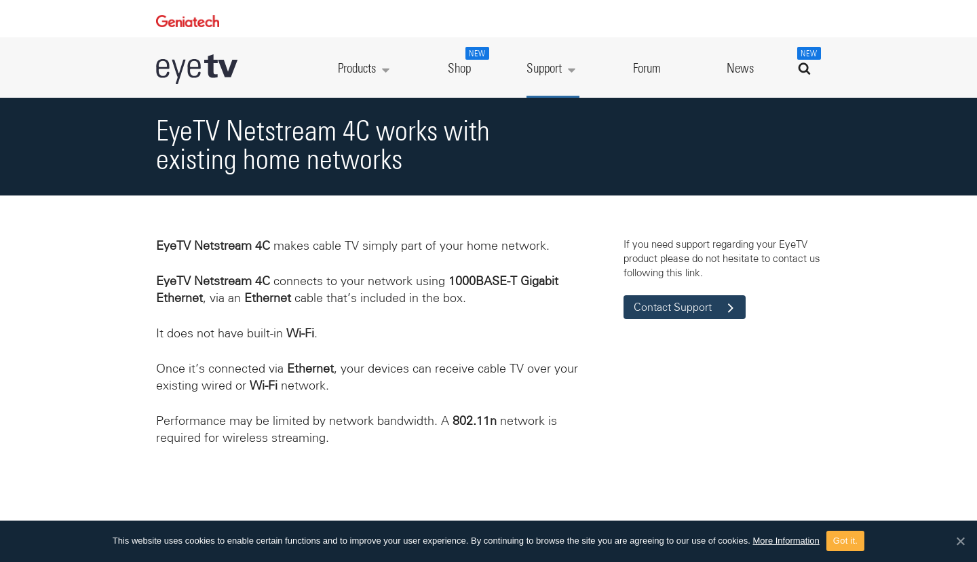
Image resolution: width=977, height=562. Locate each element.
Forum (647, 68)
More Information (786, 541)
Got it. (845, 541)
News (740, 68)
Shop (467, 61)
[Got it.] (960, 541)
